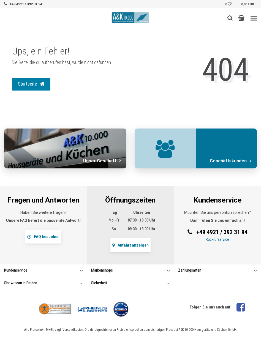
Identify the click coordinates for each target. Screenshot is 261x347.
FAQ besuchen (43, 236)
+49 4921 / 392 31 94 (25, 4)
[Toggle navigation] (253, 18)
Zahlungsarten (217, 270)
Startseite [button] (31, 84)
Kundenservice (43, 270)
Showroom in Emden (43, 282)
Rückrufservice (217, 239)
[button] (241, 18)
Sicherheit (130, 282)
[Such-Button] (230, 18)
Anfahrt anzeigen (130, 245)
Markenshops (130, 270)
